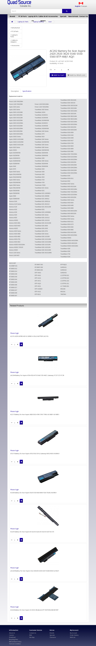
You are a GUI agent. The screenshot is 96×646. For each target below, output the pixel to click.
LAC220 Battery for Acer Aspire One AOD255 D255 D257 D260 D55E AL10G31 (34, 571)
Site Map (32, 637)
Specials (63, 16)
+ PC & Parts (14, 31)
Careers (11, 635)
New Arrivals (73, 16)
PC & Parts (23, 16)
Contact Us (83, 16)
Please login (14, 333)
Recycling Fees (13, 639)
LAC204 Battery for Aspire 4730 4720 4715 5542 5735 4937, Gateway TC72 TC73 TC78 (37, 375)
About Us (12, 633)
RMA (30, 635)
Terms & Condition (15, 644)
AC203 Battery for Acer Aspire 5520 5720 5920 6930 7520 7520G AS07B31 (33, 493)
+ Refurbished (15, 28)
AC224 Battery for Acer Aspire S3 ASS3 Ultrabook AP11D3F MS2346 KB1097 (34, 610)
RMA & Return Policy (15, 642)
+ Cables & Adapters (13, 41)
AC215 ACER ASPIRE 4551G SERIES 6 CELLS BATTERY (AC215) (29, 336)
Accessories (53, 16)
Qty (51, 69)
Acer (50, 22)
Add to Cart (57, 75)
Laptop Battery (38, 22)
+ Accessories (14, 45)
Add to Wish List (76, 75)
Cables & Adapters (43, 17)
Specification (27, 91)
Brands (12, 16)
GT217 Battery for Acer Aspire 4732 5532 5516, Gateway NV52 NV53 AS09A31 (35, 454)
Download (12, 637)
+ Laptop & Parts (13, 36)
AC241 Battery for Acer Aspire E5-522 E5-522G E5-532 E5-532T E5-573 (32, 532)
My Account (73, 633)
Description (15, 91)
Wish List (72, 637)
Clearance (53, 637)
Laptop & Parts (33, 17)
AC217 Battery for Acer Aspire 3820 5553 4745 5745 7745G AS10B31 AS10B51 (34, 414)
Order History (74, 635)
